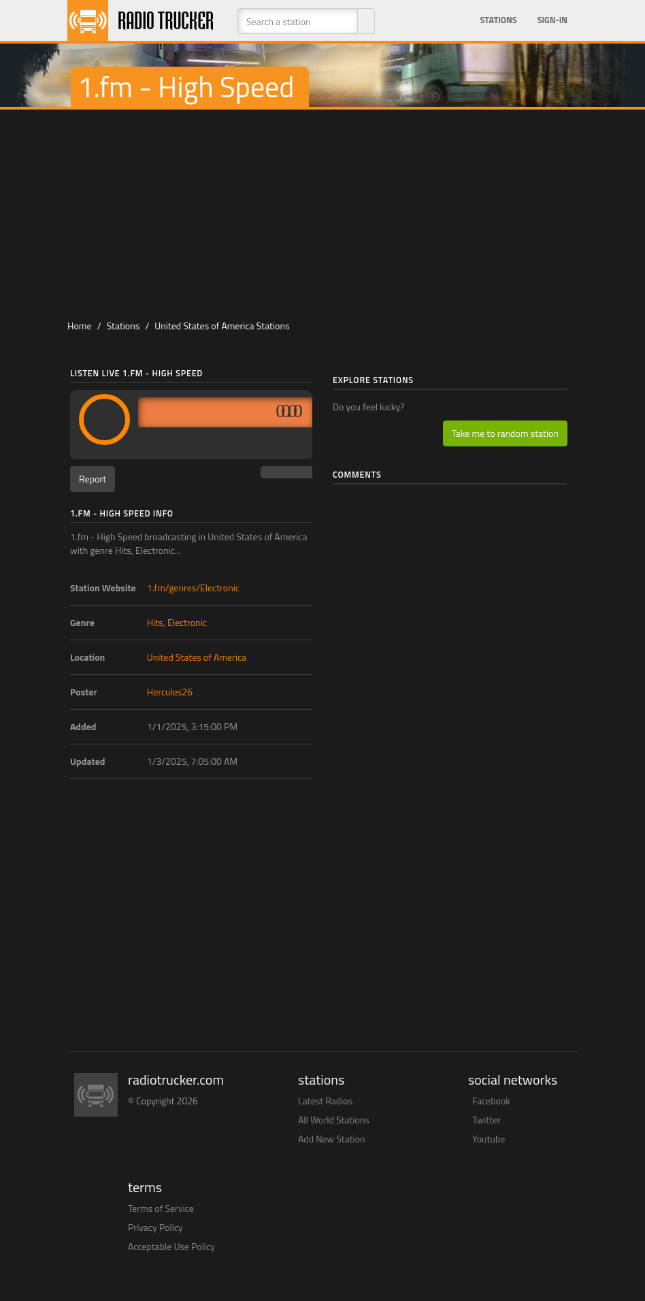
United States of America (196, 657)
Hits (155, 622)
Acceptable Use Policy (171, 1246)
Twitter (486, 1120)
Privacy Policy (155, 1227)
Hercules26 (170, 692)
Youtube (488, 1139)
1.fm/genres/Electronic (193, 587)
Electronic (187, 622)
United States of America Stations (221, 325)
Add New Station (331, 1139)
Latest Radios (325, 1100)
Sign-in (552, 20)
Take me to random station (505, 433)
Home (79, 325)
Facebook (491, 1100)
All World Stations (333, 1120)
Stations (498, 20)
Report (92, 479)
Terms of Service (161, 1208)
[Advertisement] (328, 211)
